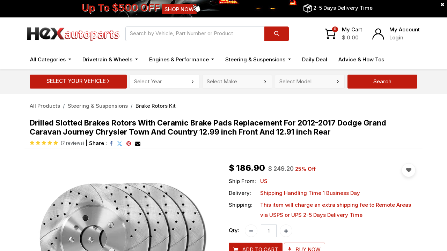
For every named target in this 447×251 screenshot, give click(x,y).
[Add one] (286, 231)
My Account (404, 29)
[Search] (276, 33)
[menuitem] (314, 59)
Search (382, 81)
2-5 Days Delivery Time (343, 8)
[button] (409, 170)
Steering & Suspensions (98, 105)
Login (396, 37)
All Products (45, 105)
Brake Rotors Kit (155, 105)
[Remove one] (251, 231)
